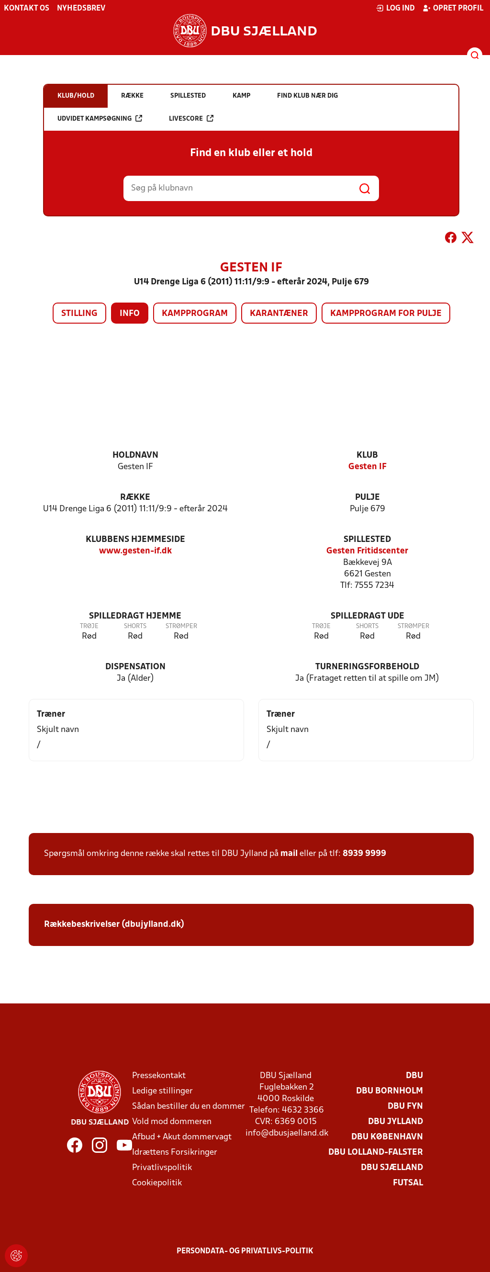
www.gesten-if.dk (135, 551)
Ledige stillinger (162, 1091)
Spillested (367, 540)
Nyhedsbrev (81, 8)
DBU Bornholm (389, 1091)
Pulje (367, 498)
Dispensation (135, 667)
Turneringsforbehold (367, 667)
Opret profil (453, 8)
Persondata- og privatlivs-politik (245, 1251)
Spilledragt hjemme (135, 616)
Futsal (408, 1183)
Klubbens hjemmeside (135, 540)
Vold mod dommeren (172, 1122)
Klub (367, 455)
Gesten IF (367, 467)
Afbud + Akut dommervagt (182, 1137)
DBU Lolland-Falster (375, 1152)
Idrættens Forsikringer (174, 1152)
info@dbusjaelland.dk (286, 1133)
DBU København (387, 1137)
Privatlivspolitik (162, 1168)
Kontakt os (26, 8)
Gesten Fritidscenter (367, 551)
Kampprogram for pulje (386, 314)
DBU (414, 1076)
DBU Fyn (405, 1107)
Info (130, 314)
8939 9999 (364, 854)
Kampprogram (195, 314)
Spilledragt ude (367, 616)
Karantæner (279, 314)
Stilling (79, 314)
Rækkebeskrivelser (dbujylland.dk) (114, 925)
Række (135, 498)
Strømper (181, 626)
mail (289, 854)
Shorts (135, 626)
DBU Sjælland (392, 1168)
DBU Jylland (395, 1122)
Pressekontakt (159, 1076)
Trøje (89, 626)
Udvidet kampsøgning (99, 118)
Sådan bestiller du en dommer (188, 1107)
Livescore (191, 118)
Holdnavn (135, 455)
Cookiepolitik (157, 1183)
